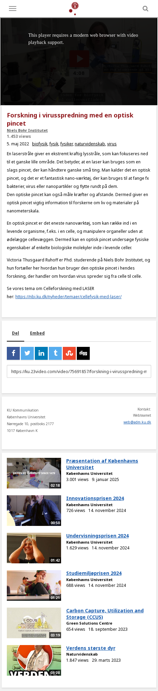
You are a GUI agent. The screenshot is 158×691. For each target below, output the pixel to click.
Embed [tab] (37, 333)
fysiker (66, 144)
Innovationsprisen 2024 (95, 498)
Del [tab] (15, 333)
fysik (53, 144)
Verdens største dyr (90, 648)
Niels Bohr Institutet (27, 130)
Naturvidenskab (82, 654)
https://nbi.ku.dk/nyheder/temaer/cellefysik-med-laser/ (68, 297)
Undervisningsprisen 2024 (97, 535)
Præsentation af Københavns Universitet (102, 463)
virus (112, 144)
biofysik (39, 144)
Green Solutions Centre (89, 623)
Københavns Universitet (89, 473)
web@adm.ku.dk (137, 422)
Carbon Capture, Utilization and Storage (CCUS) (105, 613)
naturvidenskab (90, 144)
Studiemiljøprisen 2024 (93, 573)
